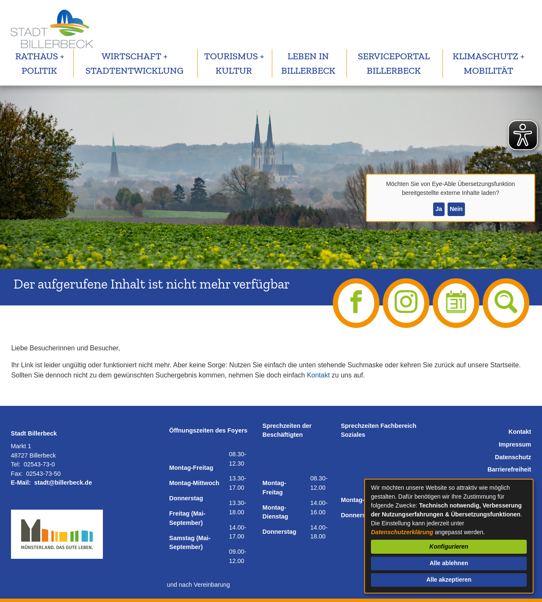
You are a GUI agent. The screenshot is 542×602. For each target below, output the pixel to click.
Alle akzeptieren (449, 579)
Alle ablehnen (448, 563)
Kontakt (318, 375)
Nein (456, 208)
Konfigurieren (448, 546)
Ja (438, 208)
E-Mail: (21, 482)
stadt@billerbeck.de (63, 482)
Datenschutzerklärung (402, 532)
